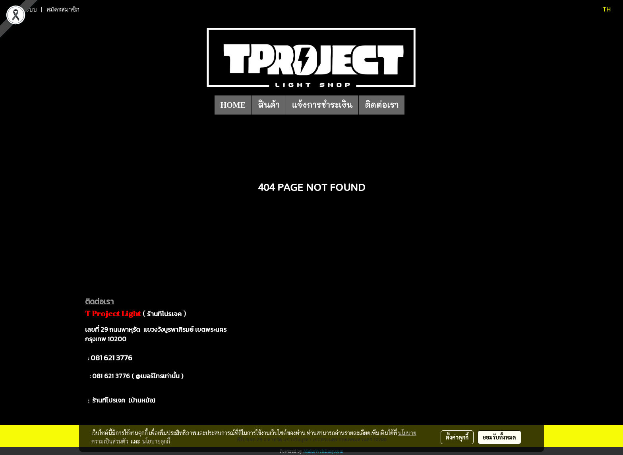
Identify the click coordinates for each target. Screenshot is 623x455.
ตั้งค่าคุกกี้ (457, 437)
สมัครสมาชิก (62, 9)
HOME (233, 105)
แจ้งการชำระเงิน (322, 105)
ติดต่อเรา (382, 105)
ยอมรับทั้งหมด (499, 437)
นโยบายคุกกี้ (156, 441)
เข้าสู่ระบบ (23, 9)
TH (601, 9)
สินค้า (269, 105)
